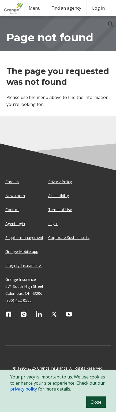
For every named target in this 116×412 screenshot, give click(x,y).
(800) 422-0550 (18, 300)
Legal (53, 223)
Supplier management (24, 237)
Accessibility (58, 195)
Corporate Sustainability (68, 237)
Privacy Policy (60, 181)
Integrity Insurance (21, 265)
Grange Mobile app (21, 251)
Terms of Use (60, 209)
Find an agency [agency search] (66, 8)
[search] (108, 21)
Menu (34, 8)
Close (96, 402)
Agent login (15, 223)
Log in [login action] (98, 8)
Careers (12, 181)
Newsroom (15, 195)
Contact (12, 209)
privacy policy (23, 389)
